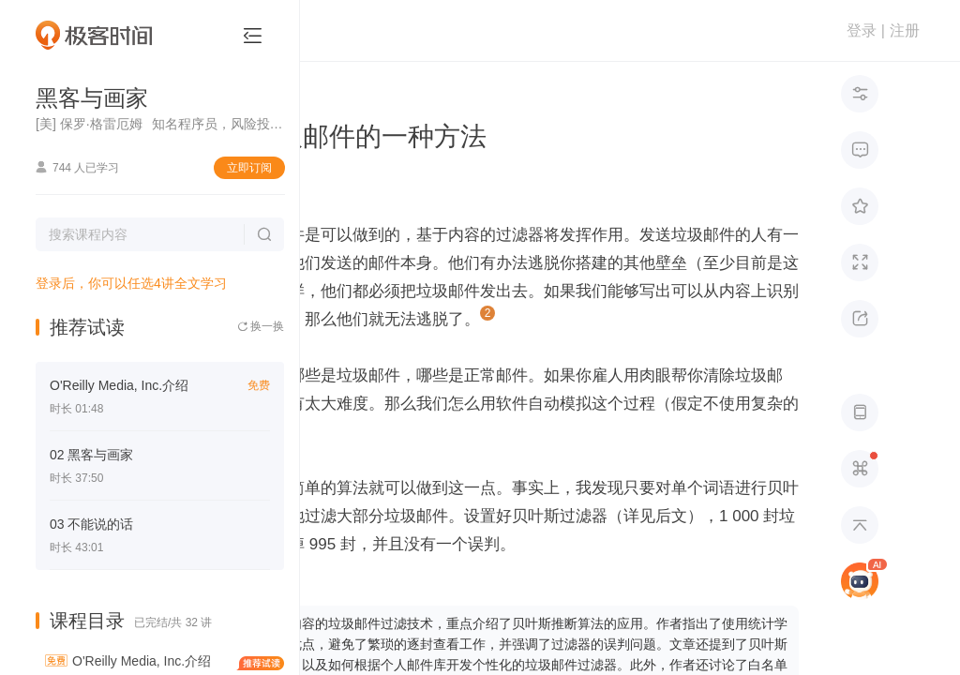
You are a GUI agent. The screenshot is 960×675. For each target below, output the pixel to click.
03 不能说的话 (91, 524)
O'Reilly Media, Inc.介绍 (119, 385)
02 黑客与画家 (91, 454)
